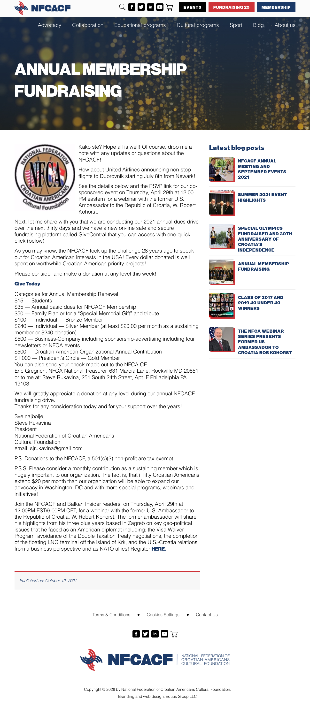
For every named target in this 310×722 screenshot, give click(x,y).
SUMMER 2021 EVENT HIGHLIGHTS (262, 197)
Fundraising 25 (231, 7)
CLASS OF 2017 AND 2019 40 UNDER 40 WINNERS (261, 303)
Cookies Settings (163, 614)
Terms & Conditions (111, 614)
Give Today (27, 283)
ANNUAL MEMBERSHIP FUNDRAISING (263, 266)
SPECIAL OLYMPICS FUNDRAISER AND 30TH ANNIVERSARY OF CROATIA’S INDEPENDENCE (265, 238)
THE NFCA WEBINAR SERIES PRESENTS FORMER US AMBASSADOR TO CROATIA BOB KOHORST (265, 341)
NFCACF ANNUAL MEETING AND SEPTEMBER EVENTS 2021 (262, 169)
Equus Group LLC (181, 696)
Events (193, 7)
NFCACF (42, 8)
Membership (276, 7)
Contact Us (207, 614)
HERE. (159, 548)
